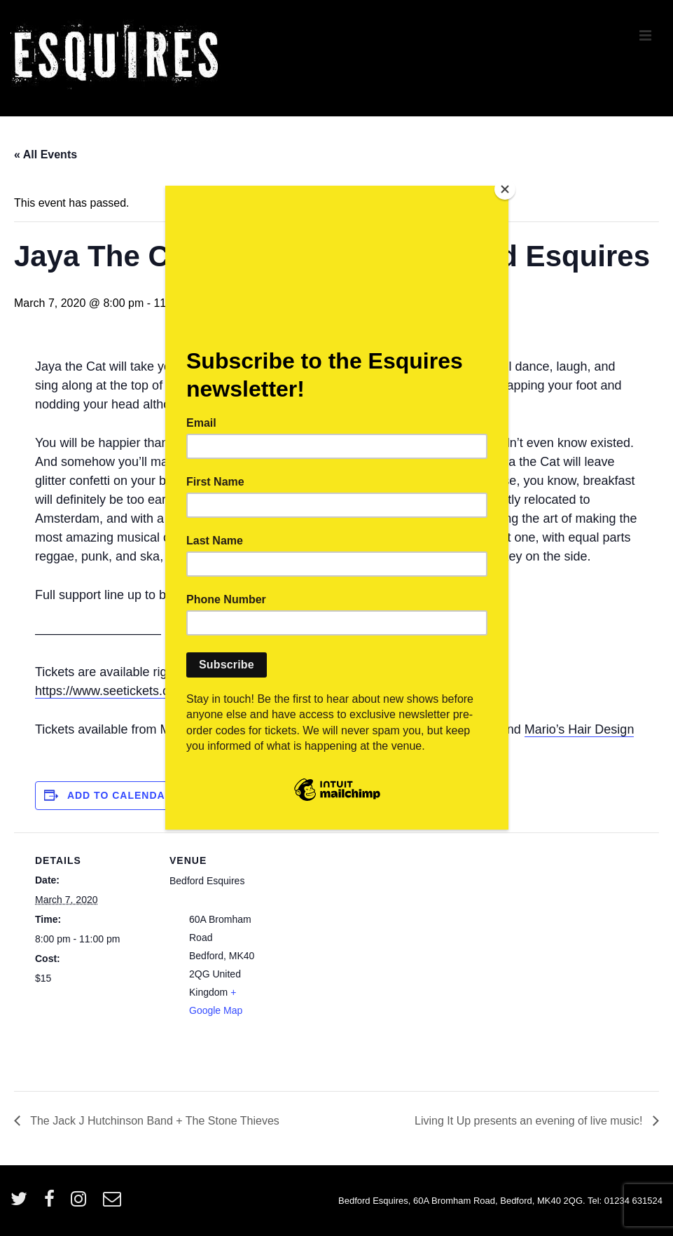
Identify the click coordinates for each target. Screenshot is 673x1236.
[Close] (504, 189)
